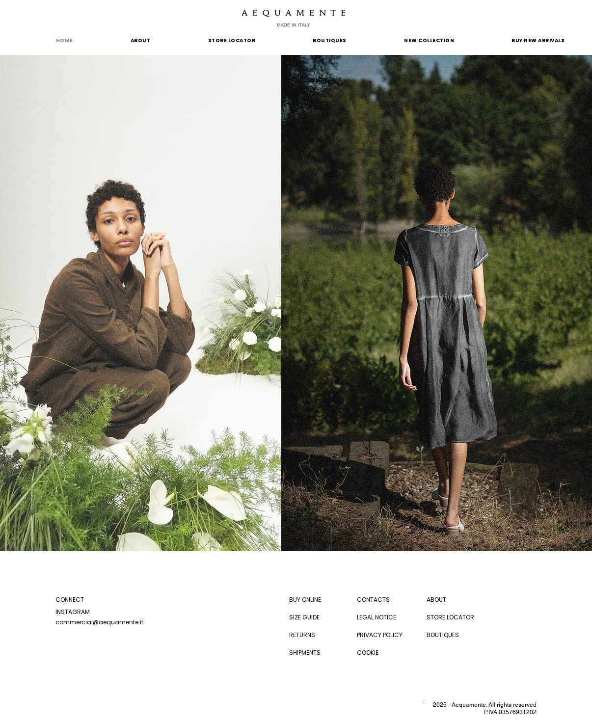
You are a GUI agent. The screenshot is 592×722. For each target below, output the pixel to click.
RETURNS (302, 635)
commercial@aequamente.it (99, 622)
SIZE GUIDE (304, 617)
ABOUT (436, 599)
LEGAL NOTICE (376, 617)
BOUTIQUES (443, 635)
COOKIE (367, 652)
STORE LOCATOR (450, 617)
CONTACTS (373, 599)
